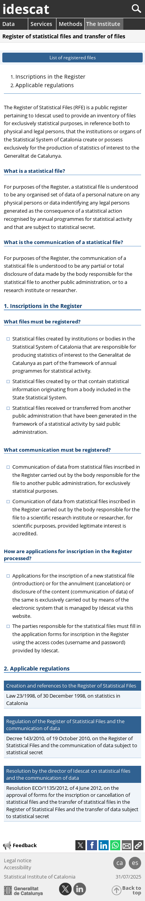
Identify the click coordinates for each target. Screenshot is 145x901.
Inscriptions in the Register (50, 76)
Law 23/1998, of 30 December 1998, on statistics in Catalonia (62, 699)
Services (41, 24)
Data (8, 24)
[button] (138, 845)
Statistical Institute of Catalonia (39, 876)
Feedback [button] (19, 846)
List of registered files (72, 57)
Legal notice (17, 860)
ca (119, 862)
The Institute (103, 24)
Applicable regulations (44, 85)
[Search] (110, 9)
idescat (25, 9)
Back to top (131, 890)
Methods (70, 24)
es (135, 862)
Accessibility (17, 867)
